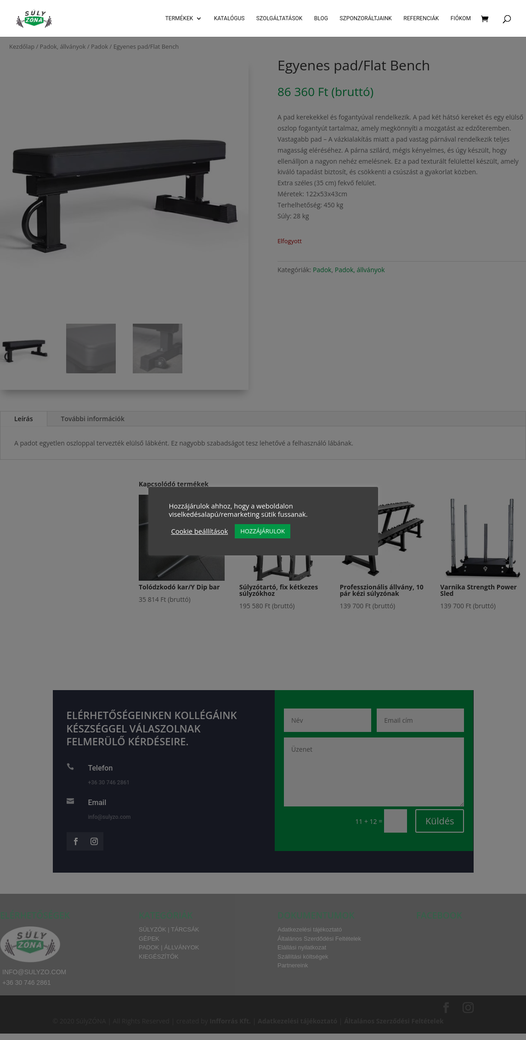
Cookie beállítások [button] (199, 531)
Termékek (179, 18)
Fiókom (461, 18)
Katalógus (229, 18)
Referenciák (421, 18)
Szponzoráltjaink (365, 18)
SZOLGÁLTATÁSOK (279, 18)
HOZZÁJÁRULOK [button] (262, 531)
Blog (321, 18)
